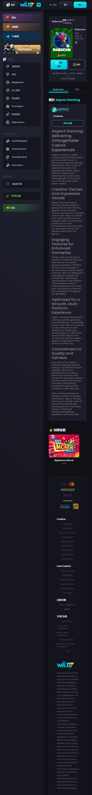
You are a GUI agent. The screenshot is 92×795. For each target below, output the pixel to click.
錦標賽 (67, 609)
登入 (65, 4)
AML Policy (67, 621)
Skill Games (67, 559)
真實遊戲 (58, 64)
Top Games (64, 532)
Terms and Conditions (62, 627)
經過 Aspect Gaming (79, 36)
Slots (73, 532)
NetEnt (64, 463)
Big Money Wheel (64, 460)
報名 (80, 4)
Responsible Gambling (63, 634)
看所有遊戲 (67, 123)
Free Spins (67, 550)
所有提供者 (67, 528)
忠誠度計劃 (70, 605)
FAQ (67, 651)
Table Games (67, 541)
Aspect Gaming (68, 21)
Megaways (67, 537)
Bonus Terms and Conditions (65, 645)
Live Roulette (67, 584)
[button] (21, 59)
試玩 (76, 64)
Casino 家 (67, 524)
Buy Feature (67, 545)
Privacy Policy (67, 639)
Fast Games (67, 554)
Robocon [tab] (58, 89)
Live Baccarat (67, 588)
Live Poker (67, 592)
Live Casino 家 (67, 571)
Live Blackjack (67, 579)
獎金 (62, 605)
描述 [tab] (77, 89)
